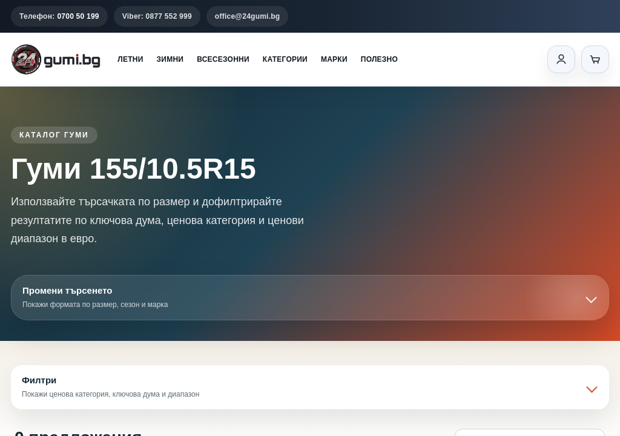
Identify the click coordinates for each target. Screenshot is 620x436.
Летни (130, 59)
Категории (285, 59)
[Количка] (595, 59)
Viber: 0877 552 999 (157, 16)
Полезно (379, 59)
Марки (334, 59)
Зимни (170, 59)
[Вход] (561, 59)
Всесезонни (223, 59)
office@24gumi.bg (247, 16)
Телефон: (59, 16)
